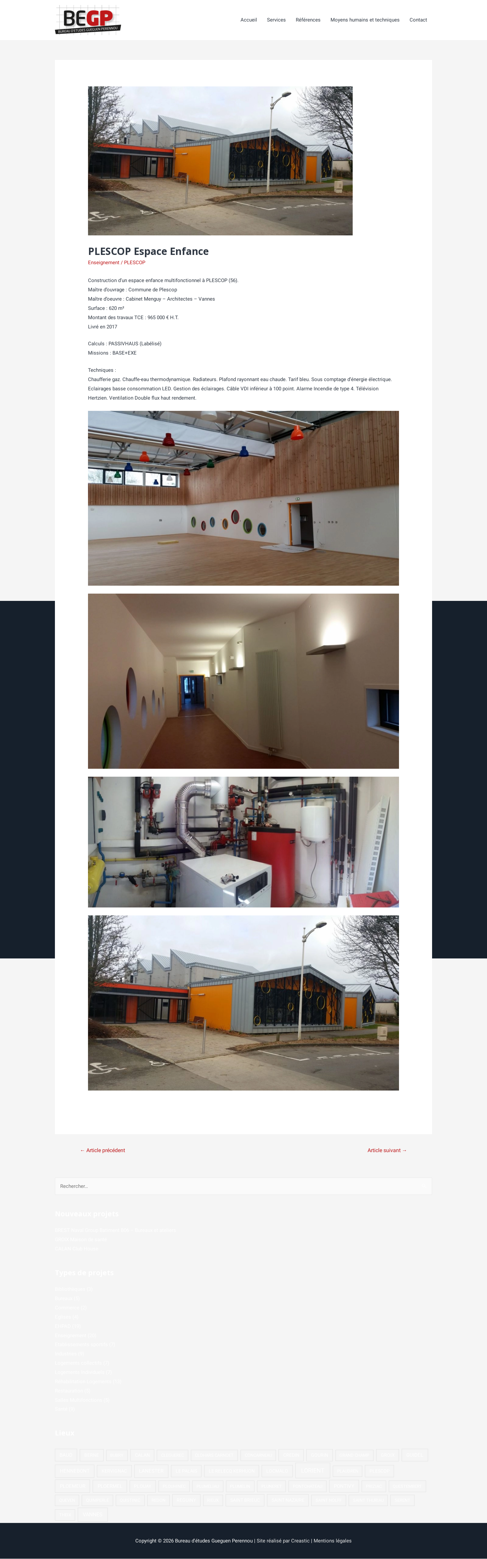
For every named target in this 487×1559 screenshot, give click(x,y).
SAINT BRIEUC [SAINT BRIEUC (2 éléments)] (245, 1500)
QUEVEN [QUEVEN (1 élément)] (67, 1500)
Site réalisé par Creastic (283, 1541)
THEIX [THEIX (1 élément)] (65, 1515)
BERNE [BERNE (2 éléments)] (91, 1455)
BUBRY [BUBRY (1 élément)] (116, 1455)
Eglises (63, 1317)
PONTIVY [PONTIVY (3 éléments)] (344, 1486)
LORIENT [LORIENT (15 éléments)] (313, 1470)
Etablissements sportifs (81, 1345)
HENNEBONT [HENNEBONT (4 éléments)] (75, 1471)
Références (308, 20)
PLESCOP (134, 263)
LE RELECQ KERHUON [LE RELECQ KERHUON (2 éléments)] (232, 1471)
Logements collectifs (78, 1363)
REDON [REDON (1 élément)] (158, 1500)
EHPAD (63, 1327)
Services (276, 20)
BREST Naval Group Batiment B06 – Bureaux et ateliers (115, 1231)
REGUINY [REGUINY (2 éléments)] (186, 1500)
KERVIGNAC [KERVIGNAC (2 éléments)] (114, 1471)
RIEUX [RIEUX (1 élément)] (213, 1500)
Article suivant (387, 1150)
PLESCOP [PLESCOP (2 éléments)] (380, 1471)
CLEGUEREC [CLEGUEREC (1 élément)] (172, 1455)
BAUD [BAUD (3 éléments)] (66, 1455)
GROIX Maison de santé (81, 1240)
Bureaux (63, 1299)
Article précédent (102, 1150)
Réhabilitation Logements (83, 1382)
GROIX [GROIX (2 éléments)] (388, 1455)
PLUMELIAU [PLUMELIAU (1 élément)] (208, 1486)
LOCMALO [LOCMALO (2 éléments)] (277, 1471)
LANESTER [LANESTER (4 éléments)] (151, 1471)
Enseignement (103, 263)
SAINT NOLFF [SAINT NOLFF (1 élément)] (329, 1500)
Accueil (249, 20)
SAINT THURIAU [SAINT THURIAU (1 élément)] (368, 1500)
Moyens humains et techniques (365, 20)
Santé (61, 1409)
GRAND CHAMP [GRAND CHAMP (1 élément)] (354, 1455)
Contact (418, 20)
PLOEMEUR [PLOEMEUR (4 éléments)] (72, 1486)
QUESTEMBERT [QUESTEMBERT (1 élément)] (407, 1486)
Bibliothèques (70, 1289)
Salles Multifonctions (78, 1400)
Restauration (69, 1391)
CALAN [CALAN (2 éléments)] (142, 1455)
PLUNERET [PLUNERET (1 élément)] (271, 1486)
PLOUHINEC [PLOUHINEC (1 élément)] (174, 1486)
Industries (66, 1354)
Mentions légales (333, 1541)
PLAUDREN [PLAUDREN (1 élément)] (347, 1471)
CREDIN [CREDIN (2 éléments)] (291, 1455)
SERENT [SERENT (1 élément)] (402, 1500)
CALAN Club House (76, 1249)
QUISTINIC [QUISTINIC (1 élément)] (130, 1500)
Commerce (67, 1308)
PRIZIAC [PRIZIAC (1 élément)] (374, 1486)
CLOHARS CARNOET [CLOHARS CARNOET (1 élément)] (214, 1455)
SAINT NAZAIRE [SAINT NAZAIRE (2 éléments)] (288, 1500)
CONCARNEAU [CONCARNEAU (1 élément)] (258, 1455)
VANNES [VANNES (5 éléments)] (93, 1515)
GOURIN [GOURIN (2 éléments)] (319, 1455)
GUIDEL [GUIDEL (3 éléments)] (414, 1455)
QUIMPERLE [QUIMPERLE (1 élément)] (97, 1500)
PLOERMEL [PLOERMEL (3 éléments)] (110, 1486)
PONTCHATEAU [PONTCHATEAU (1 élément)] (307, 1486)
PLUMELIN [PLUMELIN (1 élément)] (240, 1486)
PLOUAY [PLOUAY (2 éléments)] (142, 1486)
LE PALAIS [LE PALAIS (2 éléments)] (186, 1471)
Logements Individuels (80, 1373)
